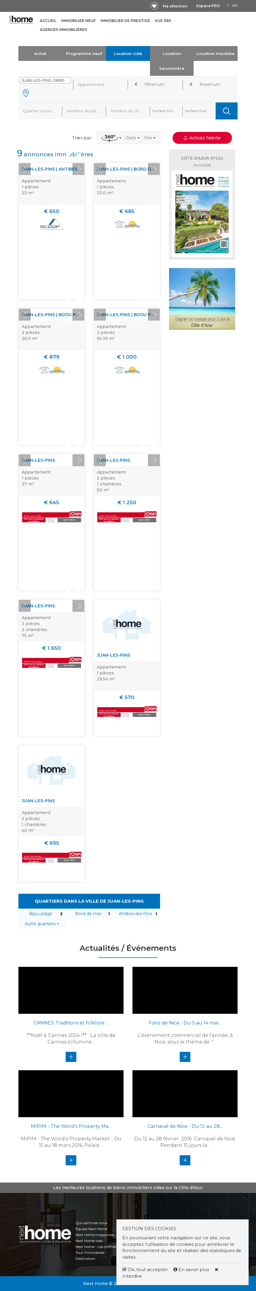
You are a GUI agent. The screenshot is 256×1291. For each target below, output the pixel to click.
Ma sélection (175, 6)
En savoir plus (191, 1269)
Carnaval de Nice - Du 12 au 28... (185, 1126)
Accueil (48, 20)
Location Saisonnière (171, 61)
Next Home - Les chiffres (95, 1246)
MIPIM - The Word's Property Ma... (71, 1126)
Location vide (128, 53)
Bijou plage (40, 913)
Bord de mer (88, 913)
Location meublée (216, 53)
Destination (85, 1258)
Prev (25, 169)
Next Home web (89, 1240)
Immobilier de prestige (125, 20)
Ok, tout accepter (145, 1269)
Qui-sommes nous (91, 1223)
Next (78, 169)
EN (235, 5)
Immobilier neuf (78, 20)
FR (228, 5)
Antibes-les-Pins (135, 913)
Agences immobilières (63, 29)
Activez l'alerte (202, 138)
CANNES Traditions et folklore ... (71, 1023)
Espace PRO (208, 6)
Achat (40, 53)
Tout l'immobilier (90, 1252)
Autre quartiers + (42, 923)
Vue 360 (163, 20)
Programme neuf (84, 53)
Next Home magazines (94, 1234)
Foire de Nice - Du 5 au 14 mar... (185, 1023)
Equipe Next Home (91, 1229)
